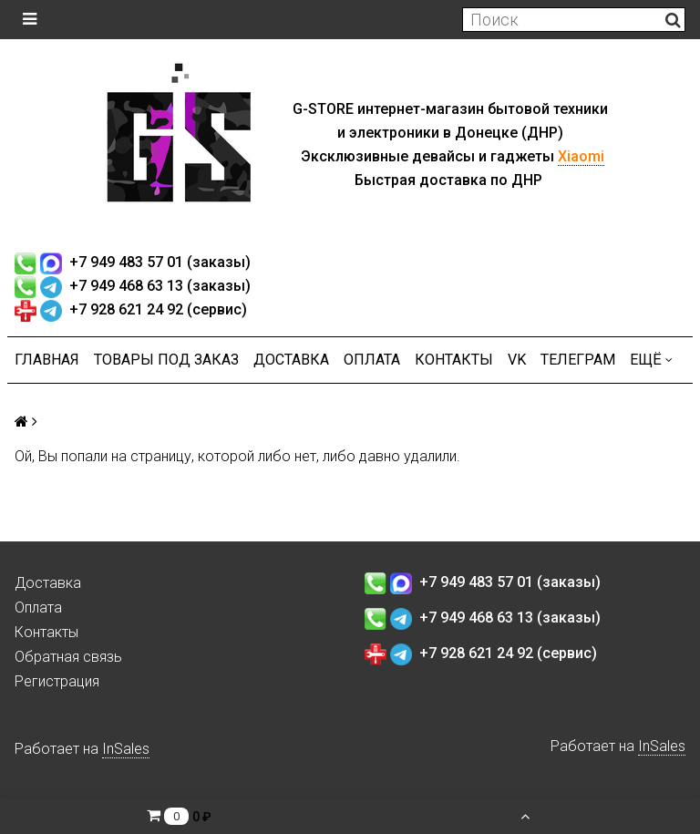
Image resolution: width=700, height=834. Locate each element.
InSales (125, 748)
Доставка (291, 359)
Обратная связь (68, 656)
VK (517, 359)
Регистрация (57, 681)
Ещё (651, 359)
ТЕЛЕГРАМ (577, 359)
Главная (47, 359)
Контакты (454, 359)
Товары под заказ (166, 359)
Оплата (372, 359)
